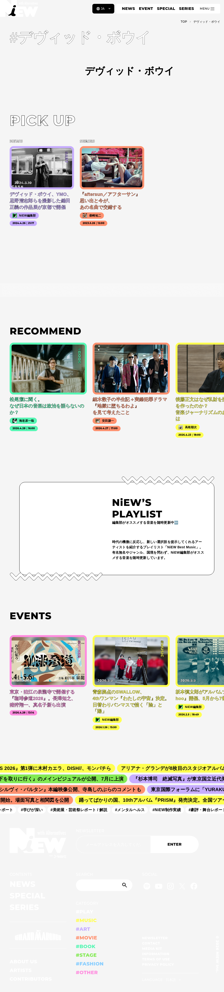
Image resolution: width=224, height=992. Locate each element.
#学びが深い (34, 810)
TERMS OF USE (156, 959)
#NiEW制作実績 (169, 810)
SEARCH (84, 874)
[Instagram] (170, 887)
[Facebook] (194, 887)
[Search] (104, 885)
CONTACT (151, 943)
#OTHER (87, 972)
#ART (83, 929)
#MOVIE (86, 938)
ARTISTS (21, 970)
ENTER (174, 844)
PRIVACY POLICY (158, 964)
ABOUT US (23, 962)
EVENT (146, 8)
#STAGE (86, 955)
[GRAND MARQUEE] (38, 935)
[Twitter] (182, 887)
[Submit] (125, 885)
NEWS (128, 8)
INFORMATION (155, 954)
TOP (184, 21)
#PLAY (84, 912)
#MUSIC (86, 920)
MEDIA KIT (152, 948)
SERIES (186, 8)
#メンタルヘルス (132, 810)
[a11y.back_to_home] (19, 10)
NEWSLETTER (90, 831)
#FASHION (90, 964)
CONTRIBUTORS (31, 979)
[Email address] (113, 844)
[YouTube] (158, 887)
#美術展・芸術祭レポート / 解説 (81, 810)
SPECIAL (166, 8)
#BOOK (85, 946)
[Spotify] (147, 887)
